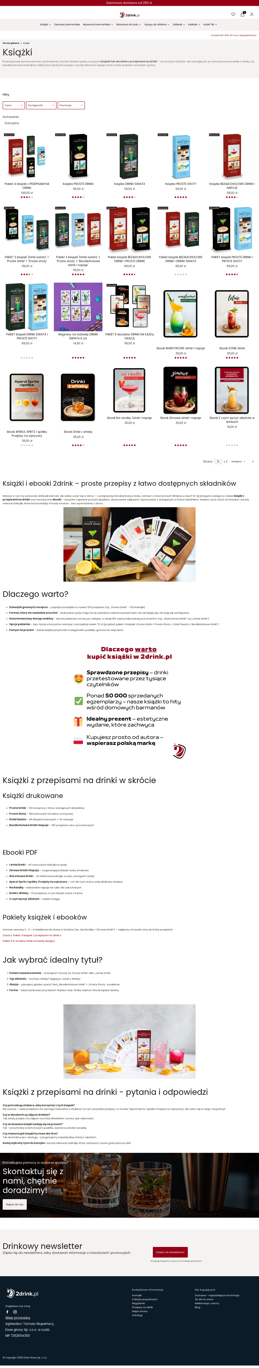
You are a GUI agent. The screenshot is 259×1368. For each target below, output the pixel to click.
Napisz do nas (14, 1204)
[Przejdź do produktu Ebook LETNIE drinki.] (232, 314)
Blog (197, 1307)
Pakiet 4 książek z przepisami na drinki (36, 935)
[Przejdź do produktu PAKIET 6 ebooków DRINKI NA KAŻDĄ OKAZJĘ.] (129, 307)
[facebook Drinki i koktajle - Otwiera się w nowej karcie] (7, 1312)
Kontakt (137, 1295)
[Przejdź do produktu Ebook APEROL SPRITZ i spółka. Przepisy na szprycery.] (27, 397)
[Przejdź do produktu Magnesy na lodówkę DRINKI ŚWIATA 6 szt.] (78, 307)
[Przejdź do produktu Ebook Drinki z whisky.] (78, 397)
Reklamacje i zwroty (207, 1303)
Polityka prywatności (144, 1299)
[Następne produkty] (238, 461)
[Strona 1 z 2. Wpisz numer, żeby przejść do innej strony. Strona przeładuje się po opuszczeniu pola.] (218, 461)
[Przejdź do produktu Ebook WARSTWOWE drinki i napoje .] (180, 314)
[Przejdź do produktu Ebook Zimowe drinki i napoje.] (180, 390)
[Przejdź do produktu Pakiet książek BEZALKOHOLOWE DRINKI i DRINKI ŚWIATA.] (180, 229)
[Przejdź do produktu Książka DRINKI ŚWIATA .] (129, 156)
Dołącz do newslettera (170, 1252)
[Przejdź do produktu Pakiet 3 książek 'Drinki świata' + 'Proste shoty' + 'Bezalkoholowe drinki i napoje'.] (78, 229)
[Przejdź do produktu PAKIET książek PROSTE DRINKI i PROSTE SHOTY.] (232, 229)
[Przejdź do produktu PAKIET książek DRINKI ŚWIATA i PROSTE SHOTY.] (27, 307)
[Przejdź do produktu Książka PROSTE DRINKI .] (78, 156)
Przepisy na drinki (142, 1307)
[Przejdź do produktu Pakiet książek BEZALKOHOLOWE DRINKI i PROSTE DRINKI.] (129, 229)
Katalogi (137, 1315)
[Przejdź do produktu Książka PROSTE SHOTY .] (180, 156)
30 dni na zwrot (204, 1299)
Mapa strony (140, 1311)
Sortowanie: (11, 117)
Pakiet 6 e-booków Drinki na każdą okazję (28, 941)
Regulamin (138, 1303)
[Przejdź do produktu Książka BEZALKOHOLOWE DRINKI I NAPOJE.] (232, 156)
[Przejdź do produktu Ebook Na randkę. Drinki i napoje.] (129, 390)
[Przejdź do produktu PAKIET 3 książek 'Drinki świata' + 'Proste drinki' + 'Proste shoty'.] (27, 229)
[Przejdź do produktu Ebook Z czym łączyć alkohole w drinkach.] (232, 390)
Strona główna (11, 43)
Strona (207, 461)
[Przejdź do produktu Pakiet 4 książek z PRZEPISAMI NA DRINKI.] (27, 156)
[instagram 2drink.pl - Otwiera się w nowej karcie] (15, 1312)
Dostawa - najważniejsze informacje (217, 1295)
